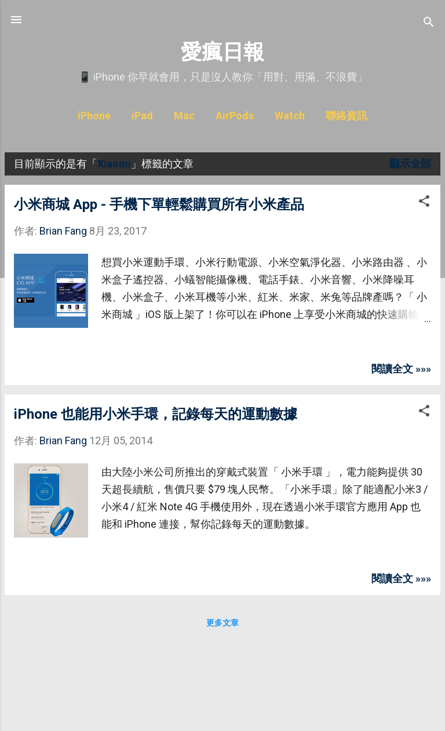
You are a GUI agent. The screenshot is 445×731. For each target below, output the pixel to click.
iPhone (94, 115)
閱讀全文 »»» (401, 369)
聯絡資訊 (346, 115)
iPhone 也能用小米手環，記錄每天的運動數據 (155, 414)
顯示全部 (410, 164)
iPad (142, 115)
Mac (184, 115)
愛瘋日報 (222, 51)
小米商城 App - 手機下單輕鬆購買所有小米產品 (159, 204)
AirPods (235, 115)
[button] (424, 202)
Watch (290, 115)
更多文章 (222, 622)
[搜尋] (429, 23)
